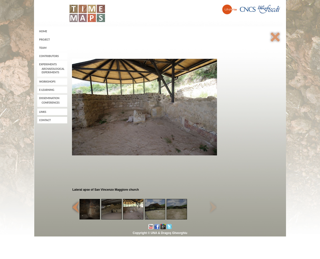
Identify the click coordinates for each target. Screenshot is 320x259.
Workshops (47, 81)
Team (42, 48)
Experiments (48, 64)
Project (44, 39)
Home (43, 31)
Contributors (49, 56)
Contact (45, 120)
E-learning (46, 90)
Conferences (51, 102)
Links (42, 112)
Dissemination (49, 98)
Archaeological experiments (53, 70)
